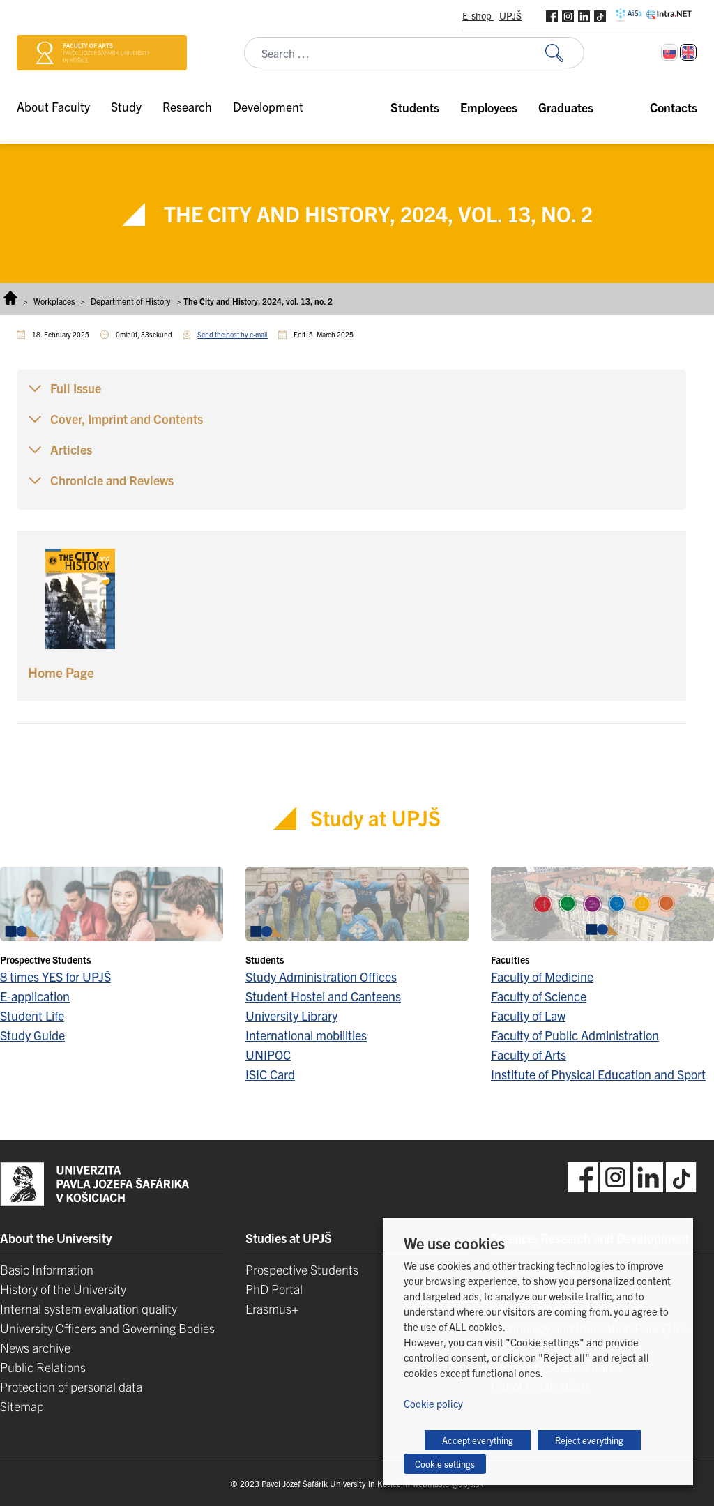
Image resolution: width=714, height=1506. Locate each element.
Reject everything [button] (589, 1440)
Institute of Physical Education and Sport (598, 1074)
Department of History (131, 301)
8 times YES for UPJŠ (55, 976)
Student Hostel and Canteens (323, 996)
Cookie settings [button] (445, 1464)
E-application (35, 996)
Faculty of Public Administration (575, 1035)
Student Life (32, 1015)
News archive (35, 1347)
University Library (291, 1015)
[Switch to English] (688, 52)
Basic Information (46, 1269)
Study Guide (32, 1035)
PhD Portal (274, 1289)
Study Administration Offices (321, 976)
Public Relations (43, 1367)
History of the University (63, 1289)
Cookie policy (433, 1403)
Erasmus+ (271, 1308)
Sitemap (22, 1406)
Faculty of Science (538, 996)
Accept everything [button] (477, 1440)
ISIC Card (270, 1074)
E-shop (478, 15)
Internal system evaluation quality (88, 1308)
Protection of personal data (71, 1386)
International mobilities (306, 1035)
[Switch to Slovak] (669, 52)
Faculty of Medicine (542, 976)
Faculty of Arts (528, 1055)
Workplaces (54, 301)
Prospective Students (301, 1269)
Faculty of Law (528, 1015)
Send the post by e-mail (232, 334)
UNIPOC (268, 1055)
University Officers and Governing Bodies (107, 1328)
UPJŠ (510, 15)
